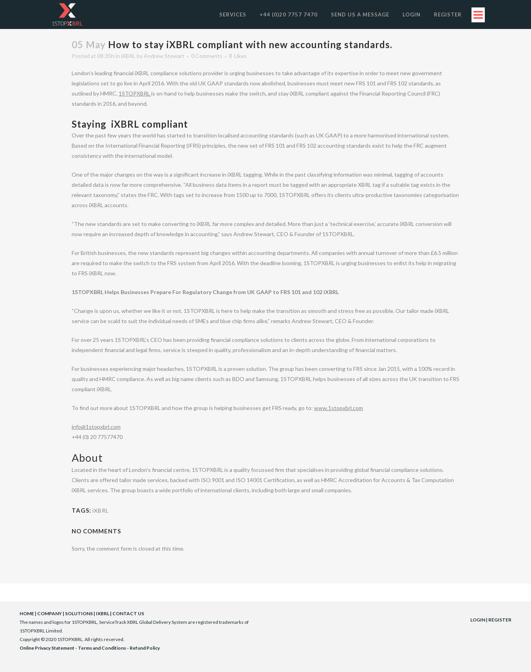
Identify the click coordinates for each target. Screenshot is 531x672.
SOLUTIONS (79, 613)
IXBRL (102, 613)
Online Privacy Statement (47, 648)
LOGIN (477, 620)
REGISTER (499, 620)
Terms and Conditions (102, 648)
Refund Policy (145, 648)
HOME (27, 613)
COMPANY (49, 613)
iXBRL (128, 55)
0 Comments (206, 55)
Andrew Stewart (164, 55)
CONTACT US (128, 613)
